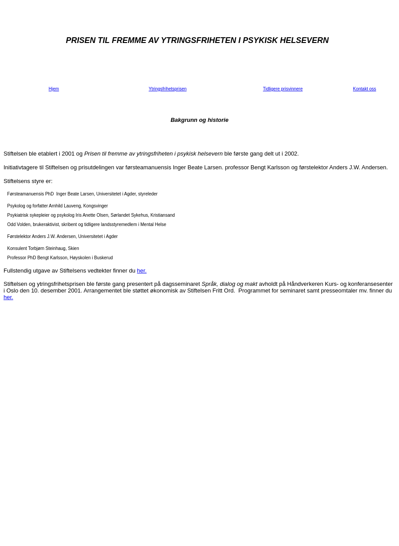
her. (142, 270)
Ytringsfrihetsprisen (168, 88)
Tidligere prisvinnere (283, 88)
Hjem (54, 88)
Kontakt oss (364, 88)
